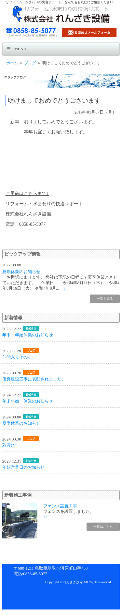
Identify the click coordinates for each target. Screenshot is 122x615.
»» (65, 288)
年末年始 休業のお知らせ (27, 401)
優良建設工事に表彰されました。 (34, 379)
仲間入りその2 (16, 357)
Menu (20, 49)
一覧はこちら (103, 526)
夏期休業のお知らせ (21, 271)
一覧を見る (105, 298)
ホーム (12, 63)
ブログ (30, 63)
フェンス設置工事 (60, 505)
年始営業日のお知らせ (23, 467)
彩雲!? (8, 445)
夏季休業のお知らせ (21, 423)
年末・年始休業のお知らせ (27, 334)
